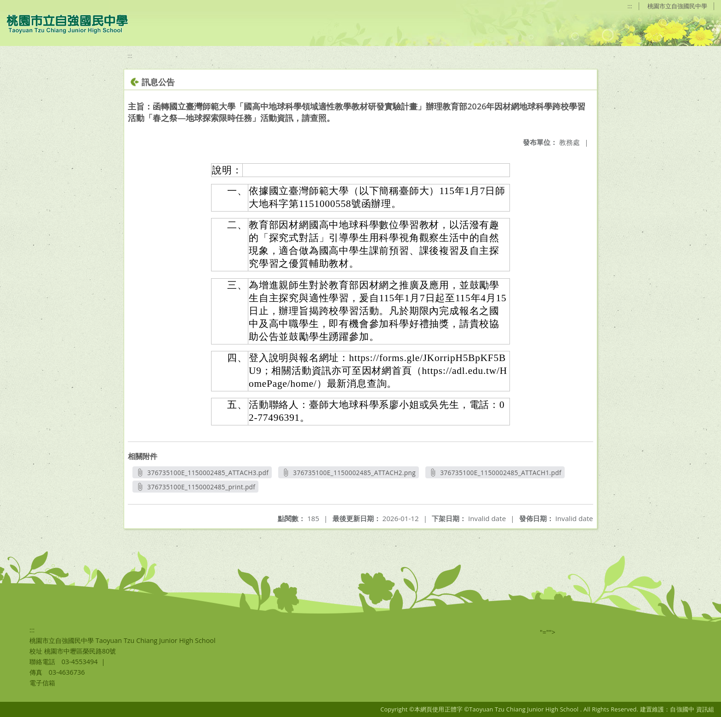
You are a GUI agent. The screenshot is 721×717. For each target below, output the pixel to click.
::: (630, 6)
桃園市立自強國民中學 (677, 6)
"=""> (547, 632)
